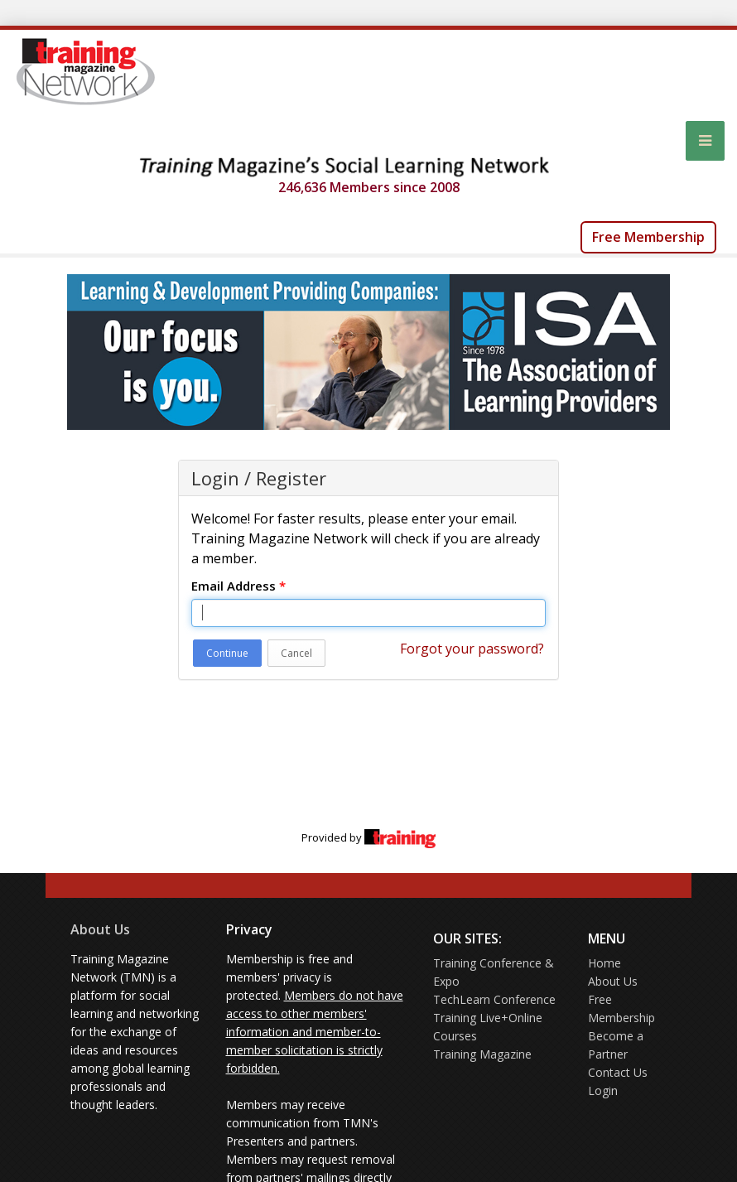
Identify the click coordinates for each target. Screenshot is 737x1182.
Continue (227, 653)
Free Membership (648, 237)
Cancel (296, 653)
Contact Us (618, 1072)
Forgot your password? (472, 648)
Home (604, 963)
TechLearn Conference (494, 999)
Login (603, 1090)
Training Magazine (482, 1054)
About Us (100, 929)
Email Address (238, 585)
